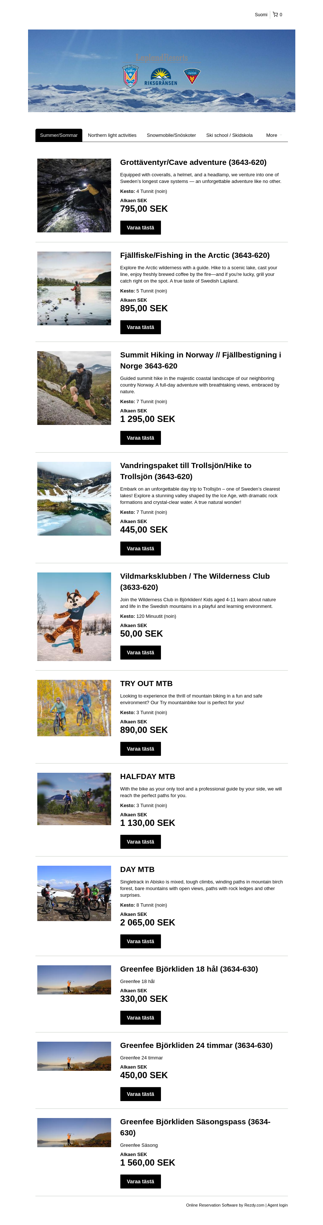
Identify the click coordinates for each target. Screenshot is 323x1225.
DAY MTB (137, 869)
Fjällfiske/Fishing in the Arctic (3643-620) (195, 255)
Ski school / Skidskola (229, 135)
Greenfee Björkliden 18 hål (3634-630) (189, 969)
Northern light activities (112, 135)
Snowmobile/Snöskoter (171, 135)
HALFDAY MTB (147, 776)
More (274, 135)
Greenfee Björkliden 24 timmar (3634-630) (196, 1045)
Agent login (277, 1205)
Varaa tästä (140, 228)
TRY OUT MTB (146, 683)
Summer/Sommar (59, 135)
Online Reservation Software (212, 1205)
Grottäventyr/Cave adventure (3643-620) (193, 162)
